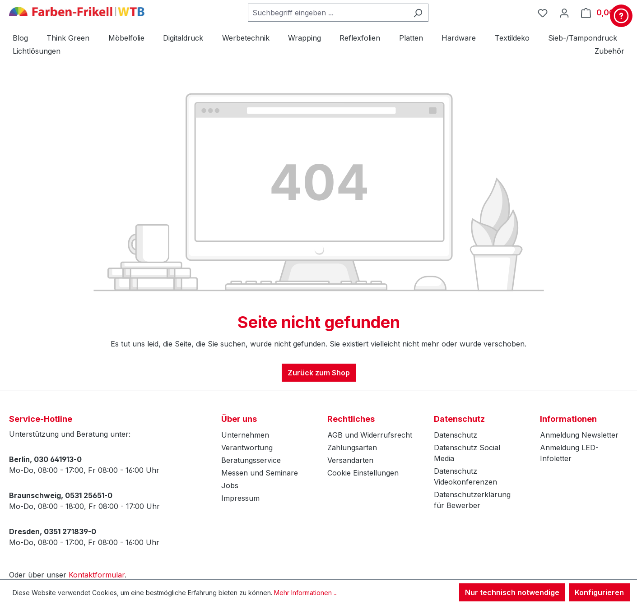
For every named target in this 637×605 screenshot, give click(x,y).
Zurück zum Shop (319, 372)
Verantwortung (247, 447)
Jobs (229, 485)
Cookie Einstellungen (363, 472)
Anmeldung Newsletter (579, 434)
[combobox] (328, 13)
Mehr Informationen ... (306, 592)
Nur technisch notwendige (512, 592)
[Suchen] (417, 13)
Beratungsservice (251, 460)
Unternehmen (245, 434)
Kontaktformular (97, 574)
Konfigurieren (599, 592)
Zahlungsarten (352, 447)
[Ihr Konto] (564, 13)
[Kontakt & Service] (621, 16)
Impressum (240, 498)
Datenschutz (455, 434)
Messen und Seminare (259, 472)
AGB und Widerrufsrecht (369, 434)
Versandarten (350, 460)
